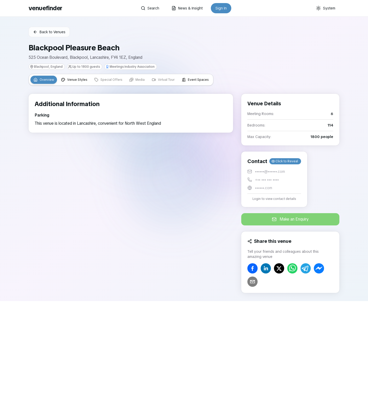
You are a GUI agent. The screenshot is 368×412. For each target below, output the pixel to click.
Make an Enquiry (290, 219)
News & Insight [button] (187, 8)
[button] (274, 179)
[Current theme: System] (325, 8)
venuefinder (45, 8)
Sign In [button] (221, 8)
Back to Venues (49, 32)
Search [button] (150, 8)
